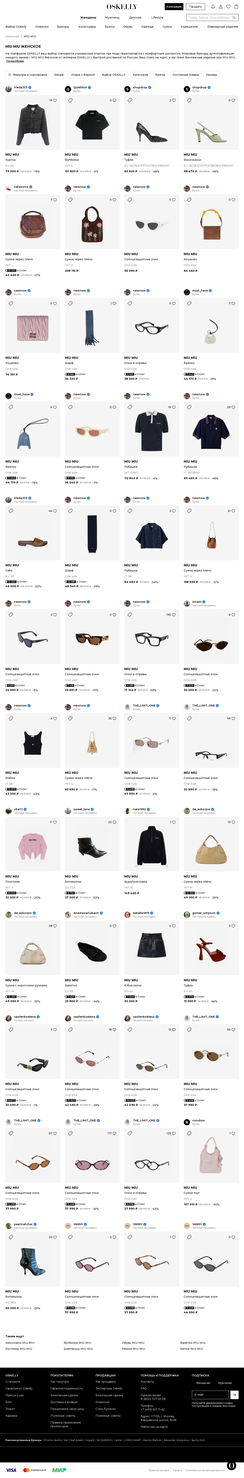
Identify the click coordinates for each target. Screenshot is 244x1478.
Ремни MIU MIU (133, 1349)
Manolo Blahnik (152, 1440)
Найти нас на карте (154, 1427)
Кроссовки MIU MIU (20, 1342)
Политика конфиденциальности (205, 1470)
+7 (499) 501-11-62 (153, 1409)
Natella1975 (141, 913)
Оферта (177, 1470)
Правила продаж (158, 1470)
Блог (8, 1402)
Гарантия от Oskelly (19, 1388)
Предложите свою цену (67, 1409)
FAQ (144, 1388)
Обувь (127, 26)
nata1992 (139, 809)
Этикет (10, 1409)
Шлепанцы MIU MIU (78, 1349)
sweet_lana (81, 809)
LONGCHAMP (133, 1440)
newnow (79, 187)
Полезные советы (63, 1415)
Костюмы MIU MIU (18, 1349)
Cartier (118, 1440)
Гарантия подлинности (67, 1388)
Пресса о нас (14, 1395)
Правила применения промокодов (66, 1424)
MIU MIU (12, 154)
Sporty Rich (198, 1440)
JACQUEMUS (104, 1440)
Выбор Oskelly (15, 26)
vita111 (18, 809)
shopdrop (140, 87)
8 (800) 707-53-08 (153, 1399)
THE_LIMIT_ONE (144, 705)
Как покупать (60, 1381)
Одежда (147, 26)
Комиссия (102, 1402)
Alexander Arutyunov (176, 1440)
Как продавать (106, 1381)
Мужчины (112, 17)
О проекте (12, 1381)
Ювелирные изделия (222, 26)
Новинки (42, 26)
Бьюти (110, 26)
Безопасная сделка (64, 1395)
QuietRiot (80, 87)
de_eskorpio (201, 809)
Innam (196, 602)
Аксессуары (87, 26)
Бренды (63, 26)
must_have (200, 290)
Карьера (11, 1415)
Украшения (189, 26)
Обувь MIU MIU (133, 1342)
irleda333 (20, 87)
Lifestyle (157, 17)
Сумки (167, 26)
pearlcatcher (23, 1224)
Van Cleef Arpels (73, 1440)
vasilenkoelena (25, 1016)
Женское (12, 36)
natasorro (21, 187)
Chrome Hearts (52, 1440)
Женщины (88, 17)
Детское (135, 17)
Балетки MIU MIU (193, 1342)
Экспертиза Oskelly (109, 1388)
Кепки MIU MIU (191, 1349)
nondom (198, 1120)
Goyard (89, 1440)
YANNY (78, 1224)
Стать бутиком (106, 1409)
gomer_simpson (204, 913)
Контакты (147, 1381)
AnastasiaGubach (86, 913)
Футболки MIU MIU (77, 1342)
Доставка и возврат (64, 1402)
